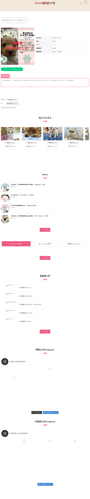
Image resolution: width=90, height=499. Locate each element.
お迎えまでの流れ (5, 476)
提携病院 (3, 472)
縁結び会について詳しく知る (8, 468)
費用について (4, 480)
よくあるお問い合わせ (6, 447)
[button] (85, 2)
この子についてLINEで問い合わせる (12, 69)
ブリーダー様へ (5, 451)
